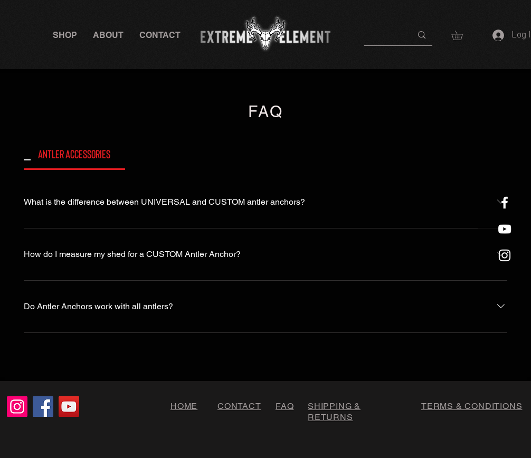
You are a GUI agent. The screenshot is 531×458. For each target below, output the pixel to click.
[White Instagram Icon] (505, 255)
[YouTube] (69, 406)
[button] (65, 35)
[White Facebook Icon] (505, 203)
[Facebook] (43, 406)
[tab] (74, 154)
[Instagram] (17, 406)
